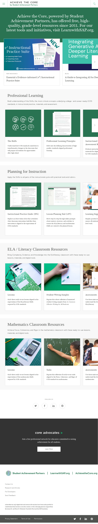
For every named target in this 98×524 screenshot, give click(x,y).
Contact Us (9, 484)
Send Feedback (10, 495)
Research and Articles (12, 488)
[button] (4, 4)
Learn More (49, 449)
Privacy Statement (11, 519)
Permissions (38, 519)
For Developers (10, 492)
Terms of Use (25, 519)
